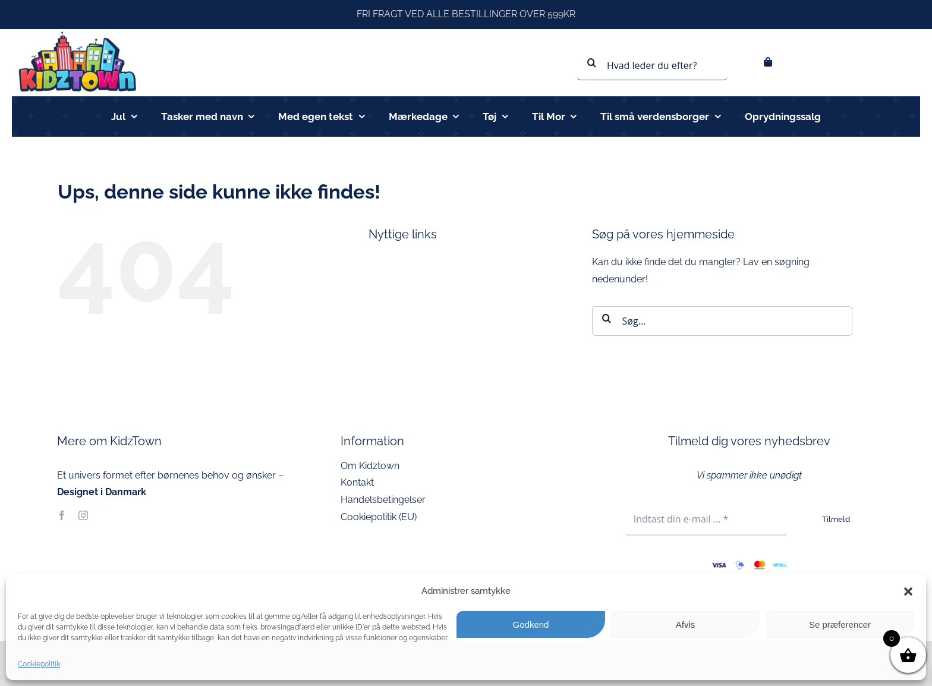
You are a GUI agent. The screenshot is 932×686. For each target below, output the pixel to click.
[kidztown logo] (77, 33)
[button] (908, 591)
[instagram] (83, 515)
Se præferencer (840, 624)
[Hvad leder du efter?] (652, 65)
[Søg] (592, 62)
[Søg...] (722, 321)
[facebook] (62, 515)
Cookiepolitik (39, 664)
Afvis (685, 624)
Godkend (531, 624)
